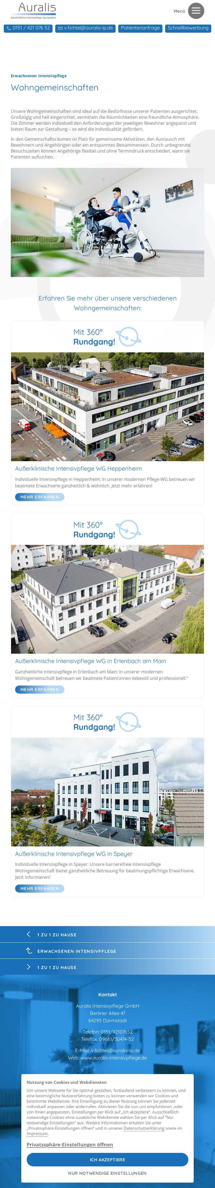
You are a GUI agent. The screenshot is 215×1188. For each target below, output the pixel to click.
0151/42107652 (117, 1032)
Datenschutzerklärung (144, 1128)
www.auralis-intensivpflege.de (114, 1058)
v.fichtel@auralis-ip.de (115, 1050)
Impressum (37, 1133)
